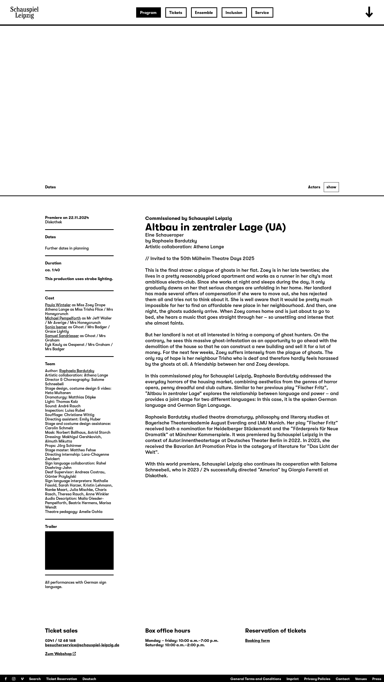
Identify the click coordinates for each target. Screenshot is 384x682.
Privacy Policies (317, 679)
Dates (50, 187)
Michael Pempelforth (63, 318)
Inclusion (234, 13)
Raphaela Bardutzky (76, 371)
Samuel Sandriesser (62, 336)
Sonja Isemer (56, 327)
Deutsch (89, 679)
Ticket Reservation (61, 679)
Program (148, 13)
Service (262, 13)
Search (35, 679)
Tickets (175, 13)
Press (376, 679)
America (269, 470)
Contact (343, 679)
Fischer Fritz (311, 387)
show (331, 187)
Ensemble (204, 13)
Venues (361, 679)
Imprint (293, 679)
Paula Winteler (58, 305)
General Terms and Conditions (255, 679)
